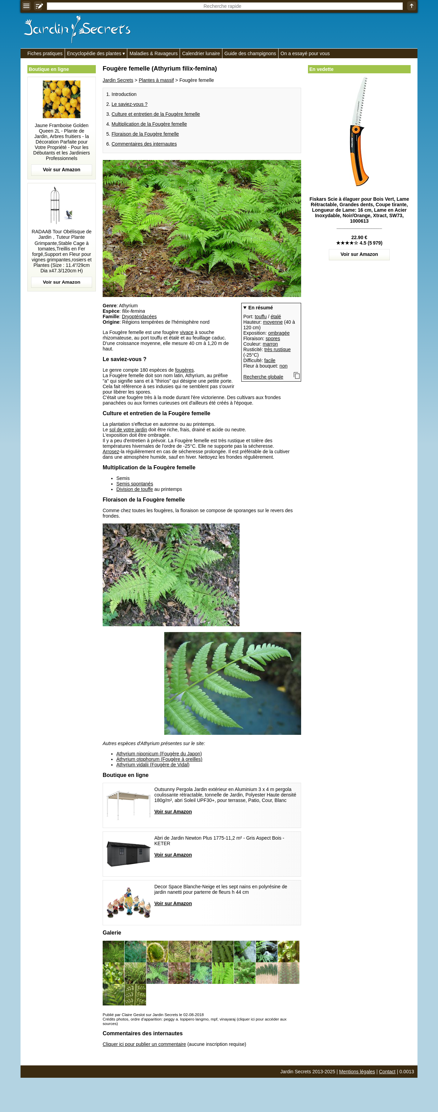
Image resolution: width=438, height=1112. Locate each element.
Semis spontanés (134, 483)
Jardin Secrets (118, 80)
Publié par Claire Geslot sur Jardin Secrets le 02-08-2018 (153, 1014)
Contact (387, 1071)
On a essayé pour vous (305, 53)
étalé (276, 316)
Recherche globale (263, 377)
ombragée (278, 333)
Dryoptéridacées (139, 316)
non (283, 366)
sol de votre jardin (128, 429)
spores (273, 338)
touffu (261, 316)
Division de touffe (134, 489)
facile (269, 360)
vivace (187, 332)
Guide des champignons (250, 53)
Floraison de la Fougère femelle (145, 134)
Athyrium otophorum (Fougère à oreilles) (159, 759)
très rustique (277, 349)
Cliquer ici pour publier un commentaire (144, 1044)
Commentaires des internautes (144, 144)
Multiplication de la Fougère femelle (149, 124)
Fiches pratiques (45, 53)
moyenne (273, 322)
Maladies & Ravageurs (153, 53)
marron (270, 344)
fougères (184, 370)
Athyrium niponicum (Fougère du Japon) (159, 753)
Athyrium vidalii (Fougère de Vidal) (153, 764)
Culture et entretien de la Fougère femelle (156, 114)
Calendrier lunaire (201, 53)
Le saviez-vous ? (129, 104)
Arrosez (111, 451)
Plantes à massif (156, 80)
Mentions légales (357, 1071)
